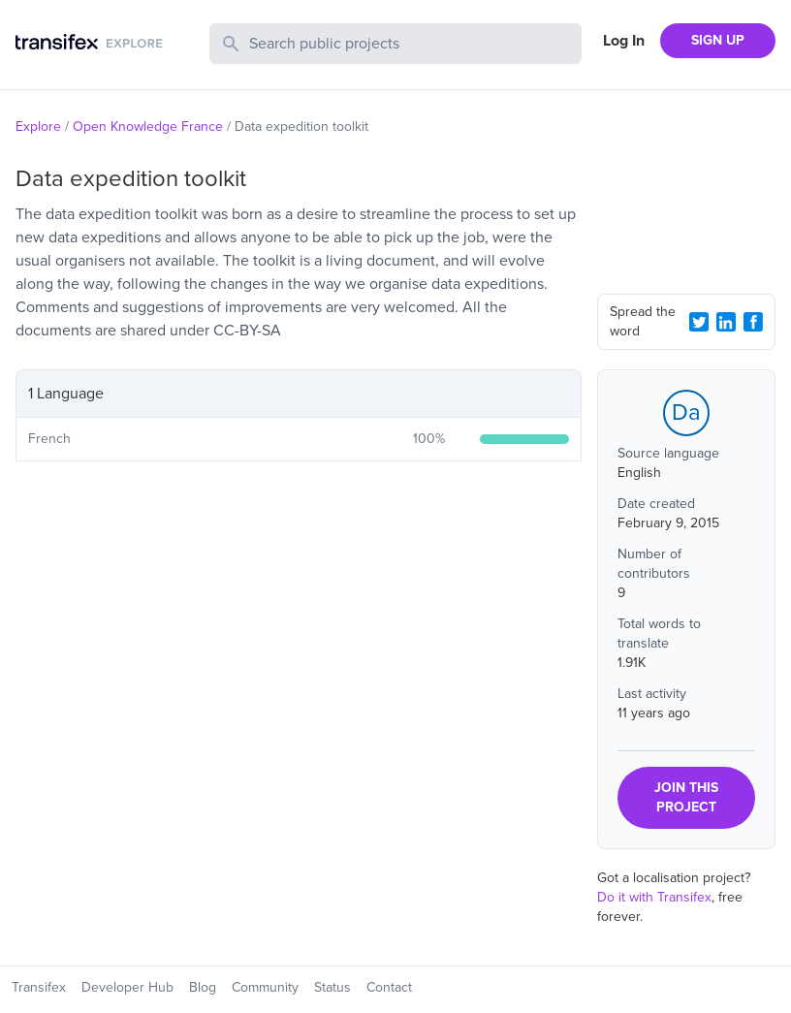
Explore (38, 126)
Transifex (39, 987)
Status (332, 987)
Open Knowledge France (148, 126)
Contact (389, 987)
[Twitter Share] (698, 321)
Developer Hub (127, 987)
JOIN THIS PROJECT (686, 797)
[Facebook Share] (753, 321)
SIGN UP (717, 40)
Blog (202, 987)
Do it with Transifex (654, 897)
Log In (624, 40)
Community (265, 987)
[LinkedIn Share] (726, 321)
